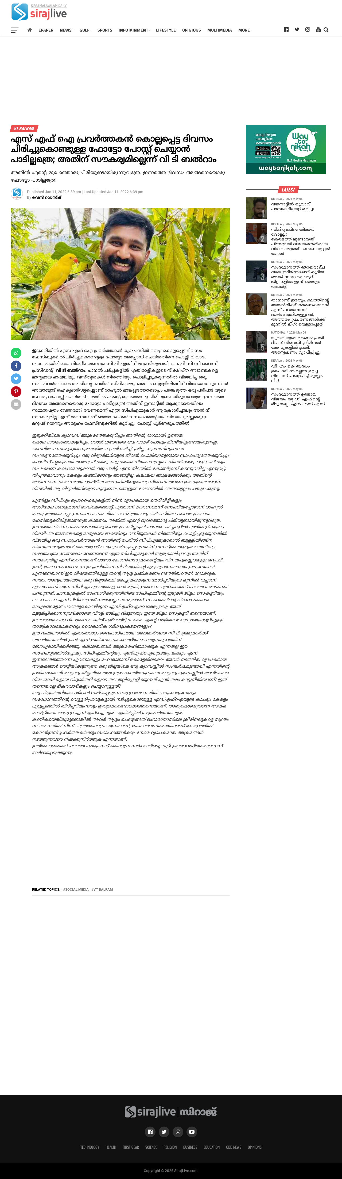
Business (190, 1147)
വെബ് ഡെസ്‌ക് (46, 198)
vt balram (103, 889)
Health (111, 1147)
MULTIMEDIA (219, 30)
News (66, 30)
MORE (244, 30)
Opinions (255, 1147)
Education (212, 1147)
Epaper (45, 30)
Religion (170, 1147)
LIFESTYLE (166, 30)
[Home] (29, 30)
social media (77, 889)
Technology (89, 1147)
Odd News (233, 1147)
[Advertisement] (233, 14)
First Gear (131, 1147)
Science (151, 1147)
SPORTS (105, 30)
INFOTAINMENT (133, 30)
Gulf (85, 30)
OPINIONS (191, 30)
